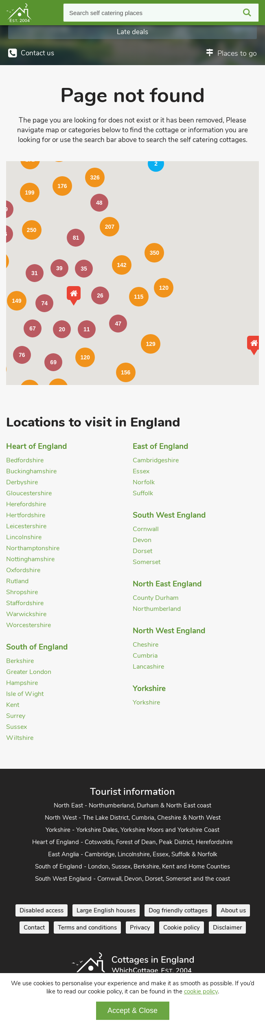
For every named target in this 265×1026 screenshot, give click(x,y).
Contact (34, 927)
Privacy (140, 927)
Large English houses (106, 910)
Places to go (237, 53)
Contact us (37, 53)
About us (233, 910)
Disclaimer (227, 927)
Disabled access (42, 910)
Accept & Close (132, 1010)
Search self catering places (105, 12)
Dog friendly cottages (178, 910)
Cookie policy (181, 927)
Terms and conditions (87, 927)
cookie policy (201, 991)
